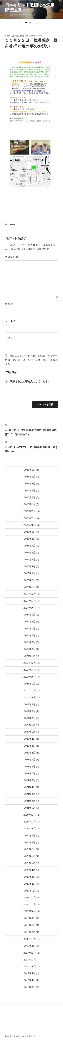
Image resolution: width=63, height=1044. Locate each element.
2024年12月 (29, 594)
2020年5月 (29, 863)
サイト (9, 338)
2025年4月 (29, 566)
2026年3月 (29, 490)
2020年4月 (29, 870)
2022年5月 (29, 732)
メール (10, 321)
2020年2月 (29, 883)
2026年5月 (29, 476)
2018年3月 (29, 945)
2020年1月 (29, 890)
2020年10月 (29, 828)
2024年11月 (30, 600)
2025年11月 (30, 518)
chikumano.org (33, 36)
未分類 (12, 225)
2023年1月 (29, 683)
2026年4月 (29, 483)
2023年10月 (29, 676)
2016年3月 (29, 987)
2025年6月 (29, 552)
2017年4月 (29, 973)
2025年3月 (29, 573)
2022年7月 (29, 718)
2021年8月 (29, 766)
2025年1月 (29, 587)
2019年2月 (29, 932)
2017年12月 (29, 952)
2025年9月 (29, 531)
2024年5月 (29, 642)
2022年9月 (29, 704)
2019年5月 (29, 925)
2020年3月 (29, 876)
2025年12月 (29, 511)
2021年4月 (29, 787)
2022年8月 (29, 711)
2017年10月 (29, 966)
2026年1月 (29, 504)
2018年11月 (30, 939)
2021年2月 (29, 801)
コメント (11, 257)
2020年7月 (29, 849)
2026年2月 (29, 497)
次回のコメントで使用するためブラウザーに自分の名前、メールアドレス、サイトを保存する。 (31, 360)
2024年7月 (29, 628)
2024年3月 (29, 649)
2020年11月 (30, 821)
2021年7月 (29, 773)
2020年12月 (29, 814)
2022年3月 (29, 745)
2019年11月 (30, 904)
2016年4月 (29, 980)
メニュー (31, 23)
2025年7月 (29, 545)
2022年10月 (29, 697)
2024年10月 (29, 607)
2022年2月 (29, 752)
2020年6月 (29, 856)
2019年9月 (29, 918)
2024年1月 (29, 656)
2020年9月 (29, 835)
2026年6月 (29, 469)
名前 (9, 304)
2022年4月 (29, 738)
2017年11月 (30, 959)
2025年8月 (29, 538)
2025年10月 (29, 525)
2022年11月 (30, 690)
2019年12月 (29, 897)
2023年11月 (30, 669)
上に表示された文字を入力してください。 (29, 381)
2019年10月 (29, 911)
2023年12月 (29, 663)
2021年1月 (29, 807)
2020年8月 (29, 842)
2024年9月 (29, 614)
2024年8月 (29, 621)
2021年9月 (29, 759)
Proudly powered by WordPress (20, 1036)
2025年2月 (29, 580)
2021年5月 (29, 780)
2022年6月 (29, 725)
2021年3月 (29, 794)
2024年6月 (29, 635)
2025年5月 (29, 559)
